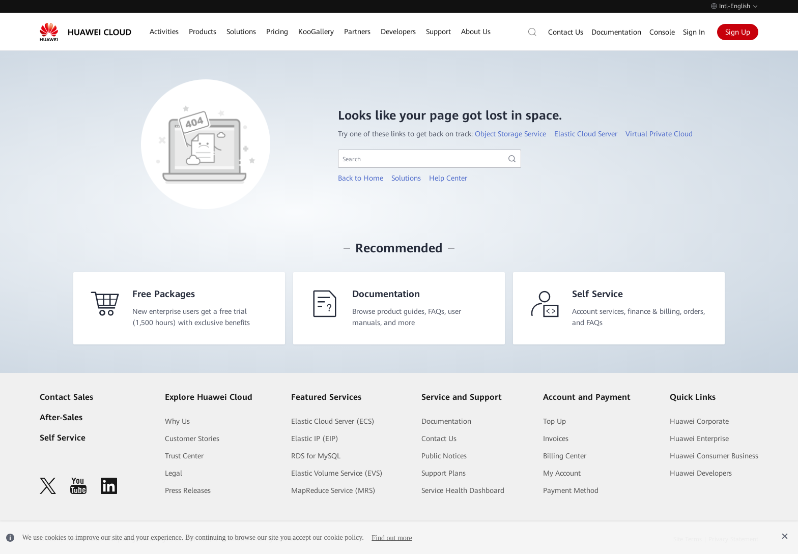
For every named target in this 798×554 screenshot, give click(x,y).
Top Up (554, 421)
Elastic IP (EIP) (314, 438)
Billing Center (564, 456)
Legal (173, 473)
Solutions (406, 178)
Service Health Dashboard (462, 490)
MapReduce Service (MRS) (333, 490)
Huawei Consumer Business (714, 456)
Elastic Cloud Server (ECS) (333, 421)
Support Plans (443, 473)
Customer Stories (192, 438)
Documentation (616, 32)
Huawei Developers (701, 473)
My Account (562, 473)
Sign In (694, 32)
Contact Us (565, 32)
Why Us (177, 421)
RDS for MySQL (315, 456)
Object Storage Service (510, 134)
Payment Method (570, 490)
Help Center (448, 178)
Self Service (63, 438)
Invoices (555, 438)
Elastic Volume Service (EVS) (337, 473)
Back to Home (360, 178)
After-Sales (61, 417)
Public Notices (444, 456)
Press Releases (188, 490)
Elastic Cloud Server (585, 134)
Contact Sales (66, 397)
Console (662, 32)
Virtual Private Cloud (659, 134)
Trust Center (184, 456)
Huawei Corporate (699, 421)
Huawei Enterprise (699, 438)
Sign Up (737, 32)
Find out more (392, 537)
